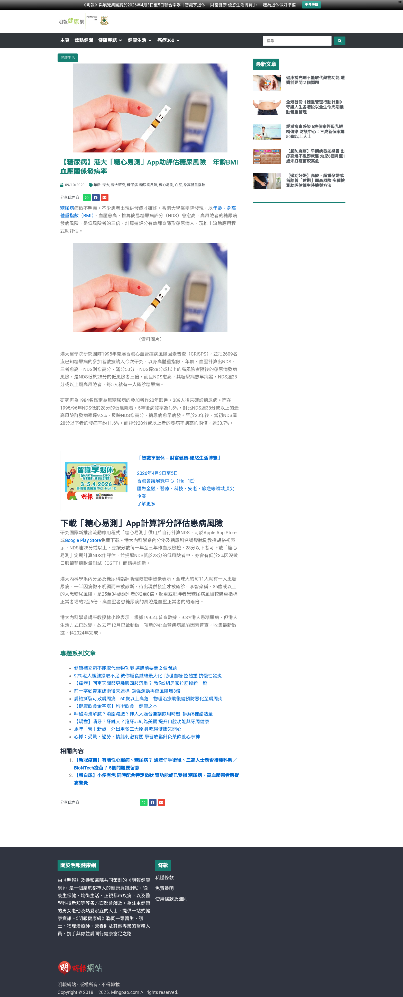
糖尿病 (132, 185)
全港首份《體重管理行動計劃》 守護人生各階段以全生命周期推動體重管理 (316, 107)
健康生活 (68, 58)
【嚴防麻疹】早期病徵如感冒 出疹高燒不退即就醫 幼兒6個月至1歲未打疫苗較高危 (315, 156)
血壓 (178, 185)
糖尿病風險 (148, 185)
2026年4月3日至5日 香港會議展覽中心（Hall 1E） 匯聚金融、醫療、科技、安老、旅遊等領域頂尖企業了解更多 (185, 480)
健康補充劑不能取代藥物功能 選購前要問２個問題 (125, 668)
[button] (110, 40)
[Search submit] (339, 41)
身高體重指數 (194, 185)
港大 (105, 185)
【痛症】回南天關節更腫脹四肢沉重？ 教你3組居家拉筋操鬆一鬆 (140, 683)
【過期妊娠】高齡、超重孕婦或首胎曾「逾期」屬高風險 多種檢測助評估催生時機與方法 (315, 180)
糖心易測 (166, 185)
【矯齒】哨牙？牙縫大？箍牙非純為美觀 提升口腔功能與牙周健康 (141, 721)
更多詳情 (311, 5)
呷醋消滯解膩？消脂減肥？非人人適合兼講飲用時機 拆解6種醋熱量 (143, 714)
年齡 (97, 185)
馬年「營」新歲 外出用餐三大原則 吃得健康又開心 (127, 729)
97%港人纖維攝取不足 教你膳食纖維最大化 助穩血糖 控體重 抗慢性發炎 (148, 675)
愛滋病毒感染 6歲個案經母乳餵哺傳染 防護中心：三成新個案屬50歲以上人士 (315, 131)
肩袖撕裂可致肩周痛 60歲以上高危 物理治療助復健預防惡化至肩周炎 (148, 698)
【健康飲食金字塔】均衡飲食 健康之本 (115, 706)
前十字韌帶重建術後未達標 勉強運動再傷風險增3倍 (127, 691)
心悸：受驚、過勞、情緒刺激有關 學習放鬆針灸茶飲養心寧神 (137, 736)
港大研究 (118, 185)
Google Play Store (83, 540)
